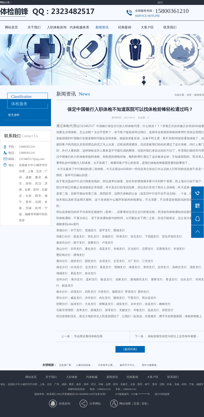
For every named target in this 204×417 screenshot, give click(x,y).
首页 (189, 94)
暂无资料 (14, 115)
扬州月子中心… (128, 365)
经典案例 (124, 27)
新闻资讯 (102, 27)
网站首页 (11, 27)
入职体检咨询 (57, 27)
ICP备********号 (140, 394)
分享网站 (95, 403)
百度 (136, 403)
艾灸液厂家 (65, 365)
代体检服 (92, 377)
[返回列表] (130, 349)
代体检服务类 (79, 27)
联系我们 (169, 27)
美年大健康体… (150, 365)
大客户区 (147, 27)
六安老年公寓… (106, 365)
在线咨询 (64, 403)
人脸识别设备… (84, 365)
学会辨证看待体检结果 (88, 336)
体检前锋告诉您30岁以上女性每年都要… (173, 336)
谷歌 (144, 403)
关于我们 (34, 27)
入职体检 (71, 377)
